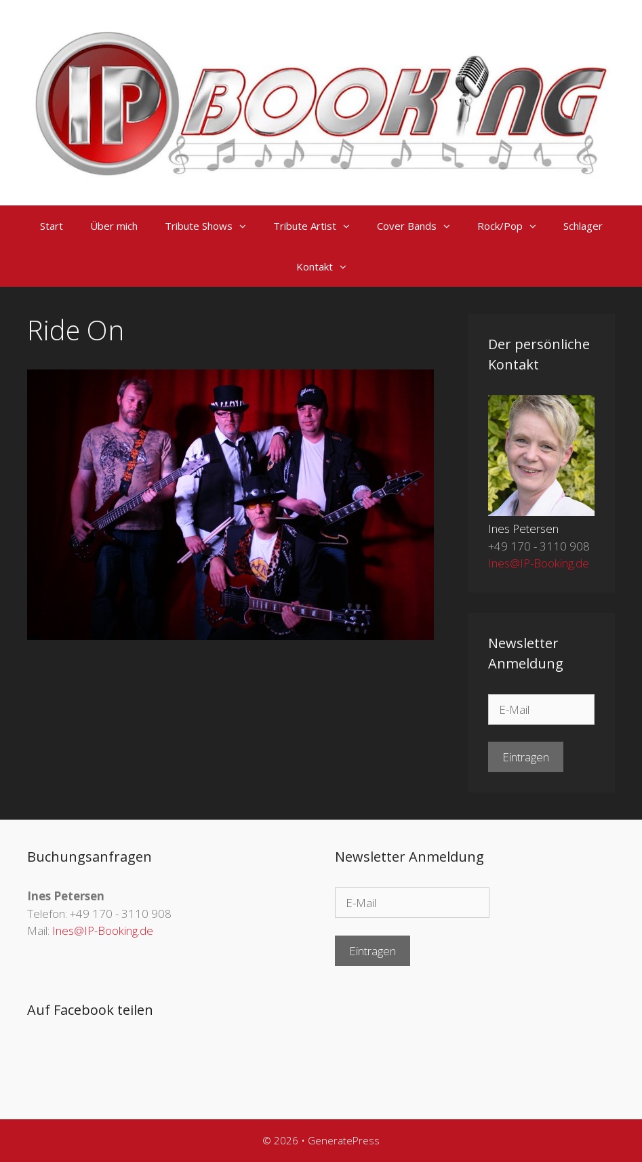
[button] (246, 225)
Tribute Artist (318, 225)
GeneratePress (344, 1140)
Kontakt (328, 266)
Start (51, 226)
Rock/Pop (513, 225)
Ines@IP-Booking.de (538, 563)
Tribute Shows (212, 225)
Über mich (114, 226)
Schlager (583, 226)
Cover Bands (420, 225)
